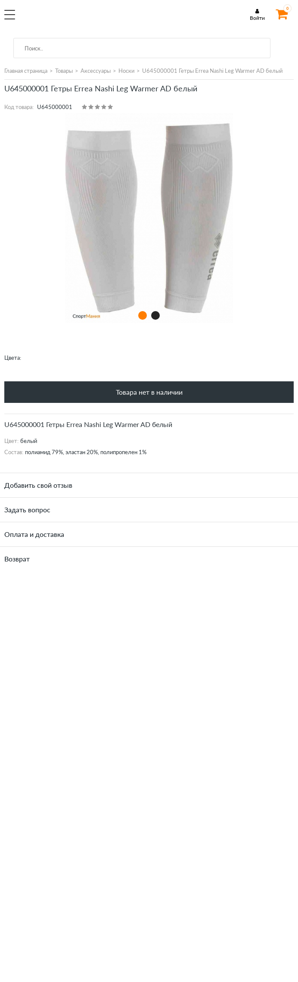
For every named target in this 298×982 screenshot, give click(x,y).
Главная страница (25, 70)
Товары (64, 70)
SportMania (75, 19)
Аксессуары (96, 70)
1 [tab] (142, 315)
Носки (126, 70)
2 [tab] (155, 315)
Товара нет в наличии (149, 392)
